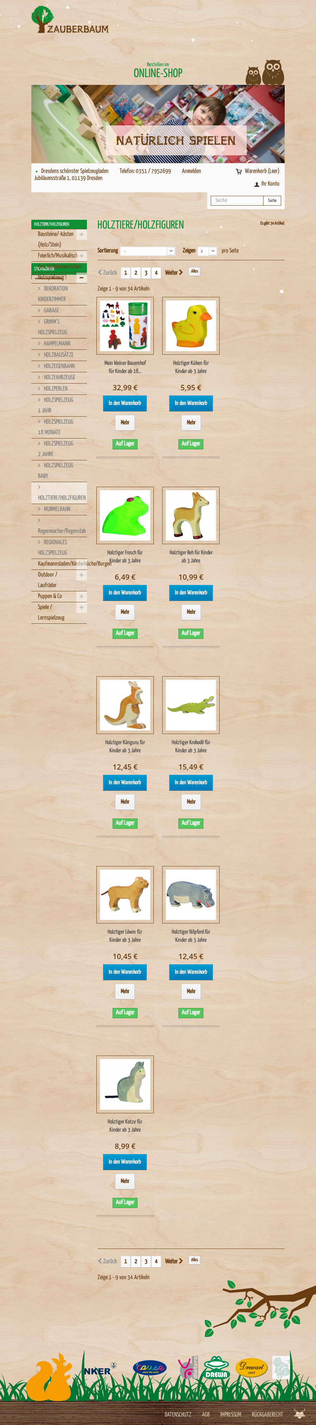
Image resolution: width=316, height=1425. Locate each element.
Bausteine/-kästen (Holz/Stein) (56, 239)
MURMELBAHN (56, 509)
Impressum (230, 1415)
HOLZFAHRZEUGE (59, 378)
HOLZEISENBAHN (59, 366)
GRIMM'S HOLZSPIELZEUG (52, 327)
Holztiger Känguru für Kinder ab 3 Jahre (125, 746)
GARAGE (51, 311)
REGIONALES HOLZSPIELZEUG (52, 548)
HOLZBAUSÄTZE (58, 355)
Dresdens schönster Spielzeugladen (74, 171)
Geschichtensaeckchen (59, 267)
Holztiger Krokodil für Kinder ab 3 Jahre (191, 746)
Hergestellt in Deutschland (53, 692)
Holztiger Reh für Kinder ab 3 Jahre (191, 557)
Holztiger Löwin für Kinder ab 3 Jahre (125, 936)
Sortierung (107, 251)
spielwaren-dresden (49, 650)
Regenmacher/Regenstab (62, 531)
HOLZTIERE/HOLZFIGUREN (62, 498)
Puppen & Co (50, 596)
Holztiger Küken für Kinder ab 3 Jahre (191, 367)
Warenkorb (262, 171)
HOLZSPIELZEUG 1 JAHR (55, 405)
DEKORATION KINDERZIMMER (53, 294)
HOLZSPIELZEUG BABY (55, 471)
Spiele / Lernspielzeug (51, 612)
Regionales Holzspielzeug (52, 735)
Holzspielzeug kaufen (49, 703)
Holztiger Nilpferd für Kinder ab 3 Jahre (191, 936)
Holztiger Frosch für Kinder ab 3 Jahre (125, 557)
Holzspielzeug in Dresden (52, 713)
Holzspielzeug (51, 278)
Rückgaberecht (267, 1415)
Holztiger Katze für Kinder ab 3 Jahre (125, 1126)
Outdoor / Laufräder (47, 580)
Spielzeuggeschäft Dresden (53, 671)
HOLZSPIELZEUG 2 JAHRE (55, 449)
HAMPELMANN (56, 344)
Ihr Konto (270, 184)
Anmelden (191, 171)
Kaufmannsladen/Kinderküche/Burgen (62, 564)
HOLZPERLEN (55, 389)
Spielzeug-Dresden (48, 661)
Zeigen (189, 251)
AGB (206, 1415)
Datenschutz (178, 1415)
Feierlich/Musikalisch (58, 256)
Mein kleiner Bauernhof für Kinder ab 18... (125, 367)
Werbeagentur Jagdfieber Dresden (299, 1413)
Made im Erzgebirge (48, 745)
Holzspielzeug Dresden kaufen (55, 724)
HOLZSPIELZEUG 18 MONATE (55, 427)
